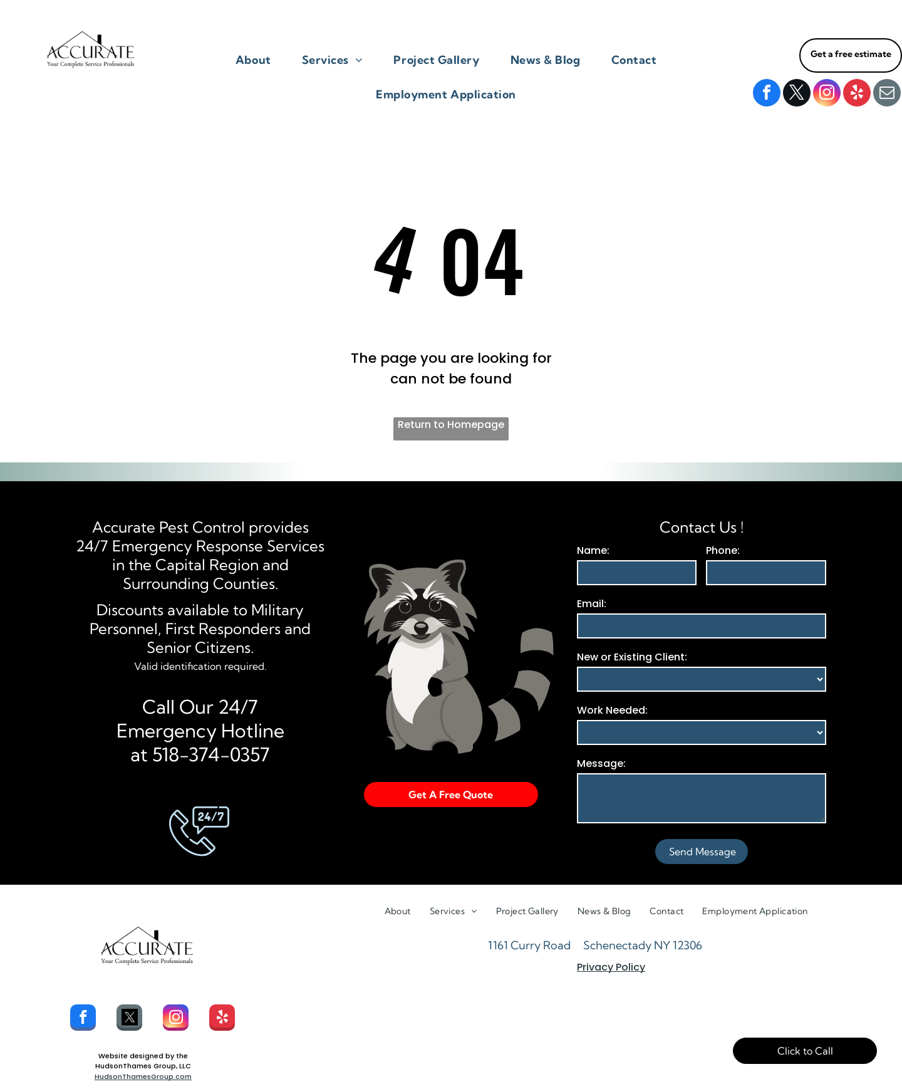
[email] (887, 94)
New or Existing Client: (632, 657)
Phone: (723, 550)
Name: (593, 550)
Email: (591, 604)
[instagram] (827, 94)
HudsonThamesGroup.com (143, 1076)
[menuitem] (258, 60)
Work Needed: (612, 710)
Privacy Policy (611, 967)
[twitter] (797, 94)
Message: (601, 763)
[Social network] (129, 1019)
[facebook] (766, 94)
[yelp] (857, 94)
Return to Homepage (451, 424)
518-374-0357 (211, 754)
